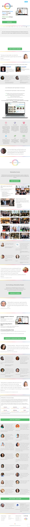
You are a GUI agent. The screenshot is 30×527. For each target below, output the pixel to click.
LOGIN (26, 1)
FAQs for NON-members (18, 519)
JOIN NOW (9, 22)
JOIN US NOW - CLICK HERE (15, 498)
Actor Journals (3, 519)
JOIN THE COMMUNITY (15, 419)
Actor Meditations (3, 518)
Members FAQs (17, 518)
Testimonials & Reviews (11, 518)
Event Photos (2, 520)
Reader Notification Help (18, 520)
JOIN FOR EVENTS (15, 180)
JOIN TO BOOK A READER (15, 48)
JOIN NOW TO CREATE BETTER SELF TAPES (14, 338)
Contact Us (9, 519)
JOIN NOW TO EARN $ (15, 293)
